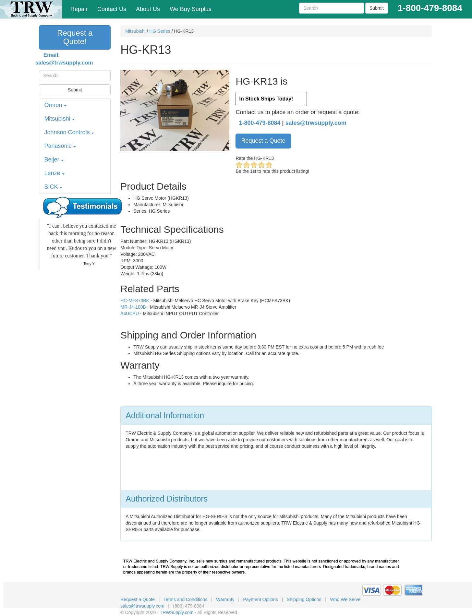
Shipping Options (304, 599)
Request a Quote (263, 140)
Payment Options (260, 599)
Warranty (225, 599)
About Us (148, 9)
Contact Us (111, 9)
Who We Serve (345, 599)
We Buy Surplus (191, 9)
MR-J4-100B (133, 307)
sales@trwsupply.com (315, 123)
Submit (376, 8)
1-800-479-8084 (259, 123)
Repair (79, 9)
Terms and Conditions (185, 599)
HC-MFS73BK (134, 300)
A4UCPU (129, 313)
